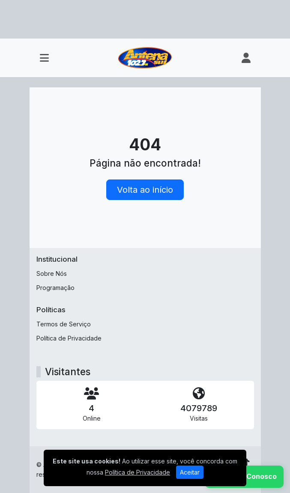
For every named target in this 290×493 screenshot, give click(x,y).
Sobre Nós (51, 273)
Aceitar (190, 472)
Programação (55, 287)
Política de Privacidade (69, 338)
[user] (246, 58)
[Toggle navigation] (44, 58)
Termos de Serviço (63, 324)
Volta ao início (145, 190)
